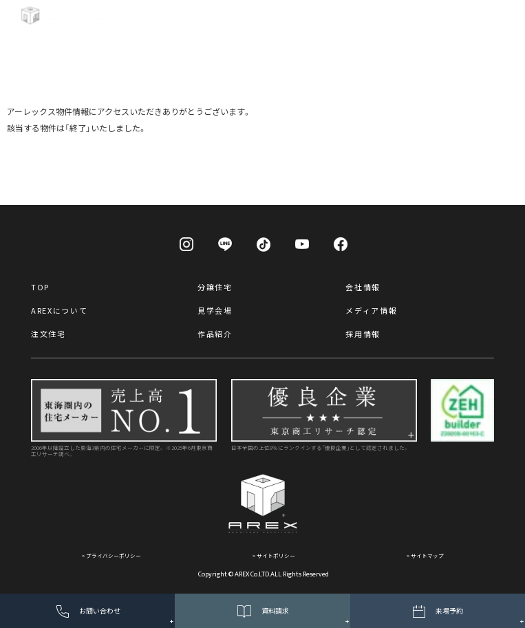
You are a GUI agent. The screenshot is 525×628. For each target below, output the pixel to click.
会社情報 (363, 286)
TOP (40, 286)
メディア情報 (371, 310)
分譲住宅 (215, 286)
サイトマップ (427, 555)
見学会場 (215, 310)
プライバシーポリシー (113, 555)
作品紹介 (215, 333)
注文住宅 (48, 333)
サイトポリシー (276, 555)
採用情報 (363, 333)
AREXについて (59, 310)
